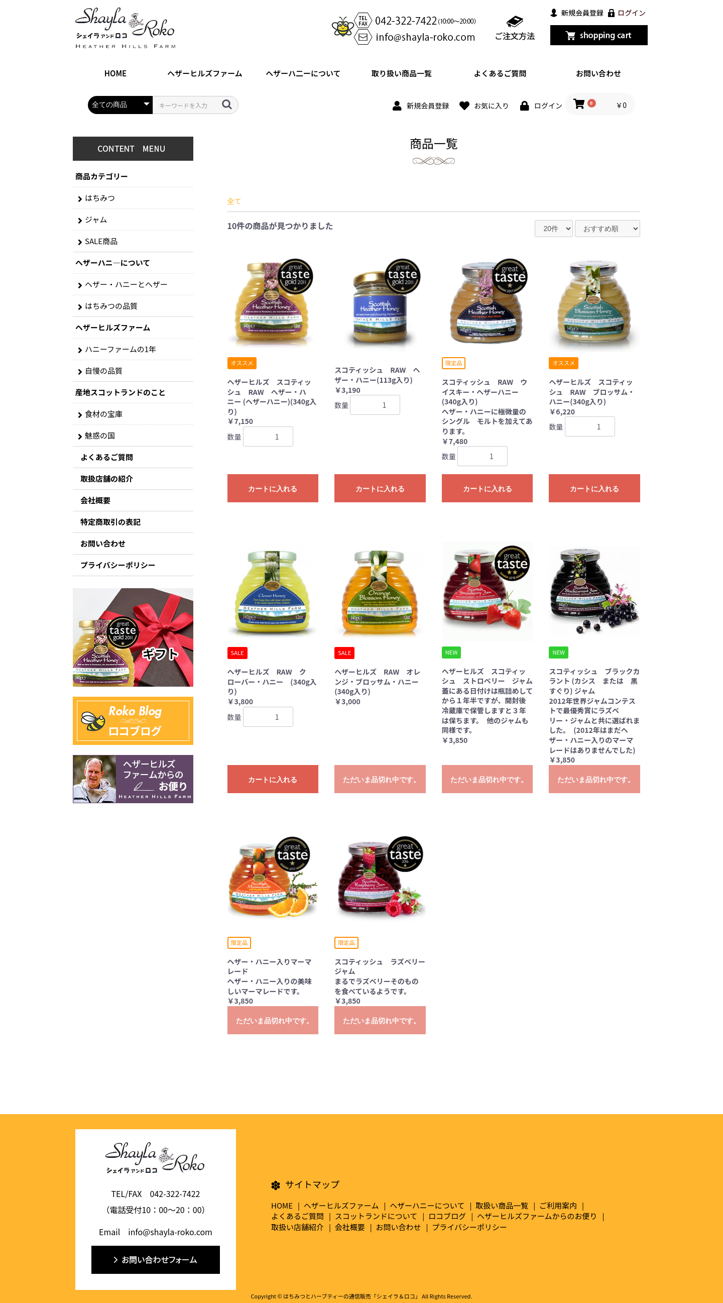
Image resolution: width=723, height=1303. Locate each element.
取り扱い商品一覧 (402, 73)
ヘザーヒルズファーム (205, 73)
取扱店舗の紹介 (106, 478)
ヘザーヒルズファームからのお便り (537, 1216)
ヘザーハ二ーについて (303, 73)
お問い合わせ (598, 73)
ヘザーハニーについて (427, 1205)
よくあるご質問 (499, 73)
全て (234, 201)
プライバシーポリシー (118, 565)
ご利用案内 (558, 1205)
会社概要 (95, 500)
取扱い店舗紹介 (297, 1227)
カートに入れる (272, 489)
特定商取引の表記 (110, 521)
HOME (115, 73)
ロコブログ (447, 1216)
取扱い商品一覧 (501, 1205)
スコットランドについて (376, 1216)
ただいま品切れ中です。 (381, 780)
